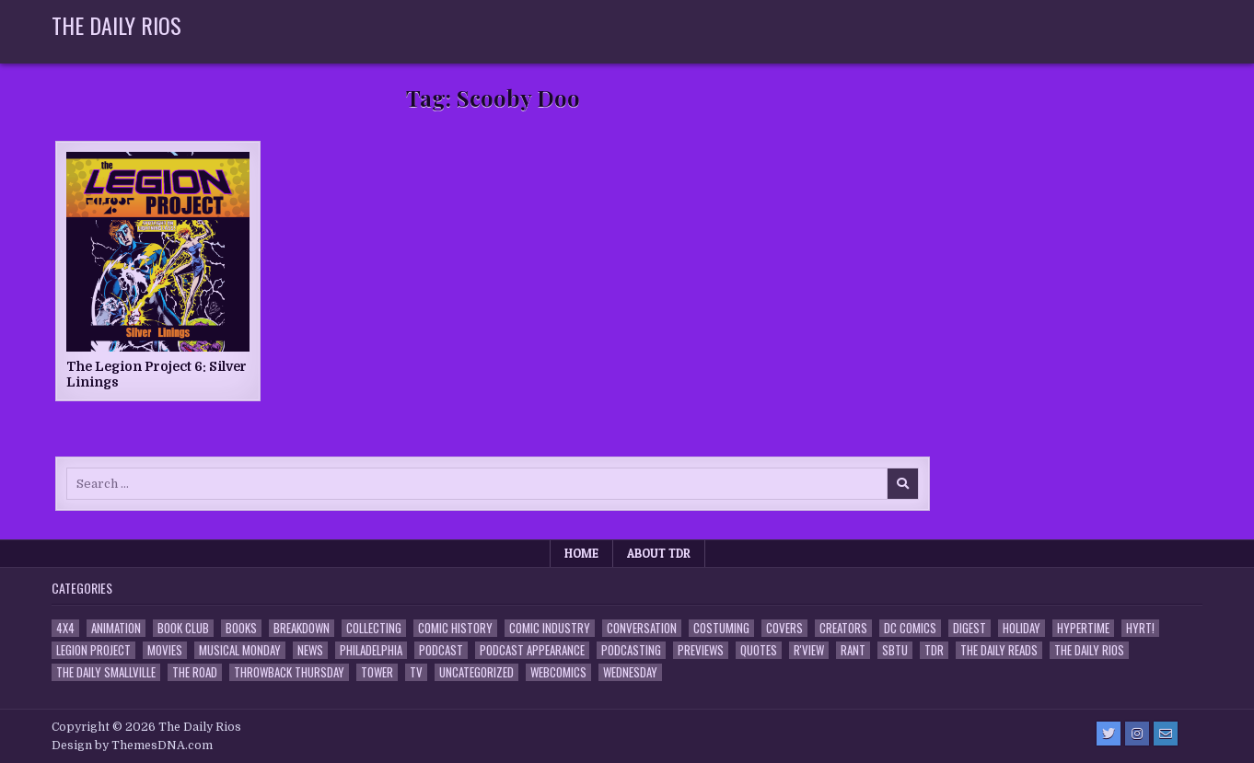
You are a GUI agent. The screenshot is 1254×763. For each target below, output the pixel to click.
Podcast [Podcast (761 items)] (441, 650)
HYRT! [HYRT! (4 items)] (1140, 628)
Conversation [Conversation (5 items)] (642, 628)
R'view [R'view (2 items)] (809, 650)
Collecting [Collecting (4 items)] (373, 628)
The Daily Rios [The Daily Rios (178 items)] (1089, 650)
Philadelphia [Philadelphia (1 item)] (371, 650)
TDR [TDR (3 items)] (934, 650)
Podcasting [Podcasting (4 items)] (631, 650)
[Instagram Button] (1137, 734)
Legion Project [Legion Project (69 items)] (93, 650)
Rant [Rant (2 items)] (853, 650)
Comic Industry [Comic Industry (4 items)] (549, 628)
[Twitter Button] (1108, 734)
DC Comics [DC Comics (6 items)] (910, 628)
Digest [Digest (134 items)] (969, 628)
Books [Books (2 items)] (241, 628)
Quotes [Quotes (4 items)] (758, 650)
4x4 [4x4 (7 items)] (65, 628)
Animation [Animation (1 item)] (116, 628)
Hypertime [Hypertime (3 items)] (1083, 628)
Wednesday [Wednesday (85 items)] (630, 672)
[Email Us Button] (1166, 734)
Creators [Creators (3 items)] (843, 628)
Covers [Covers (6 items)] (784, 628)
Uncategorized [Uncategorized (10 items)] (476, 672)
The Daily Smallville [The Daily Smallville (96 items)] (106, 672)
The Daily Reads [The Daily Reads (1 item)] (999, 650)
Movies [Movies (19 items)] (164, 650)
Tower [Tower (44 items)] (377, 672)
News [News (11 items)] (310, 650)
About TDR (659, 553)
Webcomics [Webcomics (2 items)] (558, 672)
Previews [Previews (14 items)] (701, 650)
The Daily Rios (116, 24)
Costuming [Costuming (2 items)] (721, 628)
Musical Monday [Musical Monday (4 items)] (240, 650)
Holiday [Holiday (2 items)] (1021, 628)
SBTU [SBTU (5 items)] (895, 650)
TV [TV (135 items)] (416, 672)
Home (581, 553)
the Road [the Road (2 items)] (194, 672)
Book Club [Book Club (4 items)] (183, 628)
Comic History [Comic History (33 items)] (455, 628)
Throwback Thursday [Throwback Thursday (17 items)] (289, 672)
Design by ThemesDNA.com (132, 745)
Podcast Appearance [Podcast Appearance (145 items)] (532, 650)
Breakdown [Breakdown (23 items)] (301, 628)
